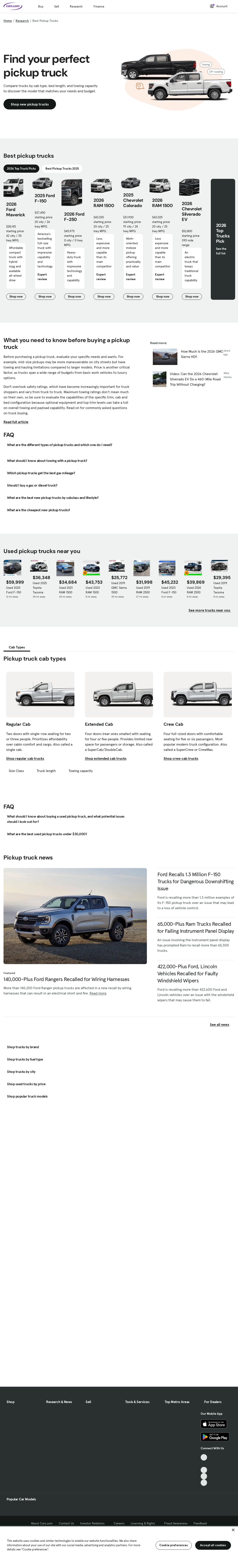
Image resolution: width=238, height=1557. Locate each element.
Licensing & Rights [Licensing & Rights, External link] (144, 1523)
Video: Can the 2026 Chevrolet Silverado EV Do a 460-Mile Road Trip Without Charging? (195, 379)
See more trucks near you (210, 610)
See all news (222, 1024)
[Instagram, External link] (204, 1476)
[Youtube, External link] (204, 1470)
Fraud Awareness (176, 1523)
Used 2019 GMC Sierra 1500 (119, 587)
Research (76, 6)
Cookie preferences (173, 1545)
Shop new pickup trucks (30, 104)
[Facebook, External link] (204, 1464)
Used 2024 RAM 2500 (194, 590)
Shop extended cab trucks (105, 758)
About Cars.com (42, 1523)
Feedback (200, 1523)
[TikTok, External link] (204, 1457)
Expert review (42, 276)
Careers (119, 1523)
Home (8, 21)
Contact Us (66, 1523)
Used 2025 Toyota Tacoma (40, 587)
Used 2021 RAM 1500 (66, 590)
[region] (119, 1541)
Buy (40, 6)
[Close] (233, 1530)
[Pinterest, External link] (204, 1482)
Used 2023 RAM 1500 (93, 590)
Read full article (16, 422)
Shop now (17, 297)
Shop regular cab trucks (25, 758)
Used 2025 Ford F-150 (13, 590)
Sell (56, 6)
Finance (99, 6)
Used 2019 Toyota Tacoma (220, 587)
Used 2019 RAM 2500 (143, 590)
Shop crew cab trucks (181, 758)
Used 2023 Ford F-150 (168, 590)
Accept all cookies (213, 1545)
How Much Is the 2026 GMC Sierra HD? (202, 354)
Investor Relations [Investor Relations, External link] (94, 1523)
